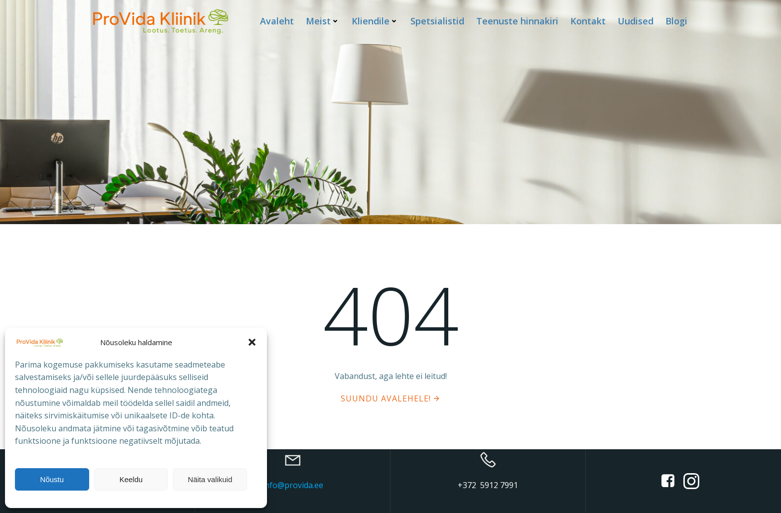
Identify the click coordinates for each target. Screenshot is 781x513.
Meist (323, 21)
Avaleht (277, 21)
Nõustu (52, 479)
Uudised (635, 21)
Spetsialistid (437, 21)
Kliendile (375, 21)
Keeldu (131, 479)
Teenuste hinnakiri (517, 21)
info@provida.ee (292, 485)
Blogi (676, 21)
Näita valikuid (210, 479)
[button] (252, 342)
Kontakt (588, 21)
